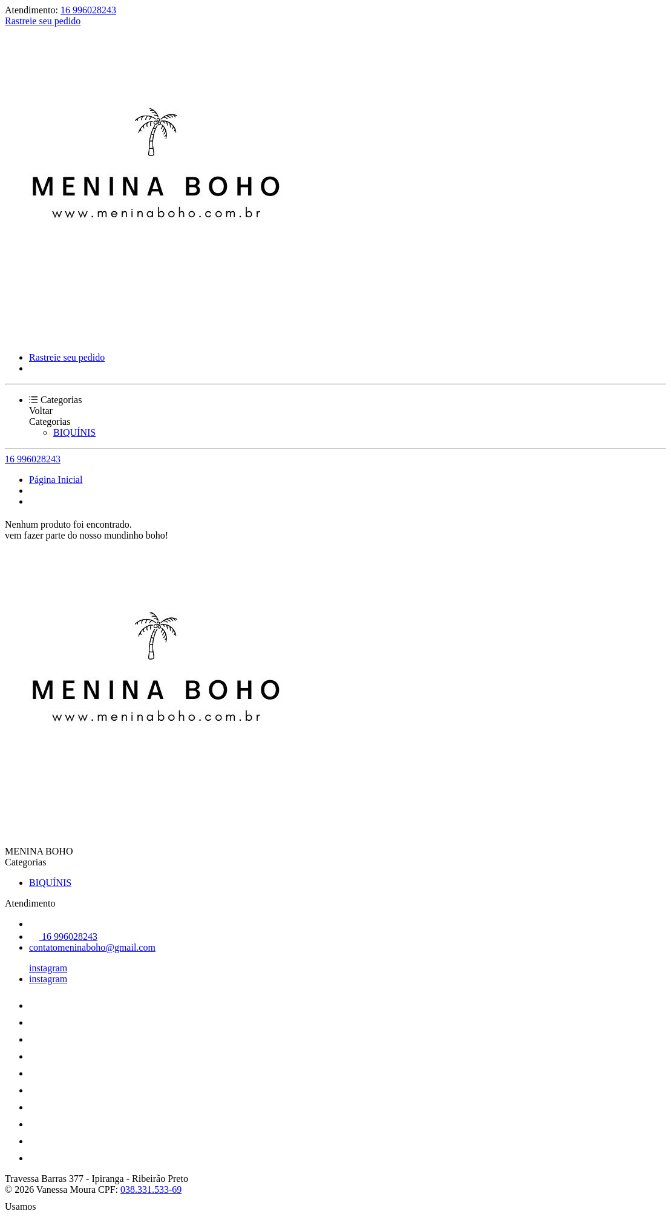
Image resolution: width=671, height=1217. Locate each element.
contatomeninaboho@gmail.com (92, 947)
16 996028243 (88, 10)
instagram (48, 968)
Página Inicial (55, 479)
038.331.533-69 (151, 1189)
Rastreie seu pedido (42, 21)
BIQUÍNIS (74, 432)
